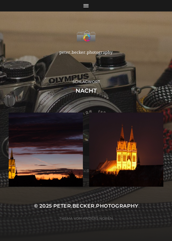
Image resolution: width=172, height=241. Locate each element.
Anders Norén (98, 218)
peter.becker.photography (95, 206)
